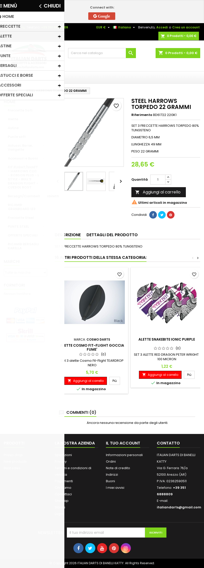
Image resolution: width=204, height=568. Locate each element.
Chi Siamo (63, 487)
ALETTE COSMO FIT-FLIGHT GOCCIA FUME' (92, 347)
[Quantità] (157, 180)
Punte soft (17, 136)
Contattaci (63, 494)
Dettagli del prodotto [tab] (112, 235)
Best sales (12, 468)
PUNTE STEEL (18, 226)
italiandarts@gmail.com (179, 507)
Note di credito (118, 468)
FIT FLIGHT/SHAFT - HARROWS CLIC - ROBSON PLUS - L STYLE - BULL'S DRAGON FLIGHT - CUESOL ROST (23, 177)
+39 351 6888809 (54, 27)
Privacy (61, 461)
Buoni (110, 481)
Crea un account (186, 27)
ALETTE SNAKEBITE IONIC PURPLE (166, 339)
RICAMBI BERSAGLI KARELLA (23, 246)
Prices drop (13, 455)
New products (15, 461)
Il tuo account (123, 443)
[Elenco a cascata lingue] (124, 27)
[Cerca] (102, 53)
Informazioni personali (124, 455)
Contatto (11, 27)
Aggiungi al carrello (158, 192)
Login (59, 513)
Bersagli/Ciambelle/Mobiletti (27, 196)
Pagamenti (64, 481)
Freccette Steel (21, 217)
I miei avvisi (115, 487)
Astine (13, 128)
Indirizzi (112, 474)
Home (9, 102)
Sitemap (62, 500)
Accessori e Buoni (23, 158)
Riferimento (141, 115)
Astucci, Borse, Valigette (20, 147)
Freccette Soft (20, 110)
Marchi (12, 261)
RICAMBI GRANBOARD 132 (22, 206)
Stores (60, 507)
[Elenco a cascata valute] (103, 27)
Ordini (111, 461)
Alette (13, 119)
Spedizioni (63, 455)
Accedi (162, 27)
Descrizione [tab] (68, 235)
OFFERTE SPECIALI (23, 235)
